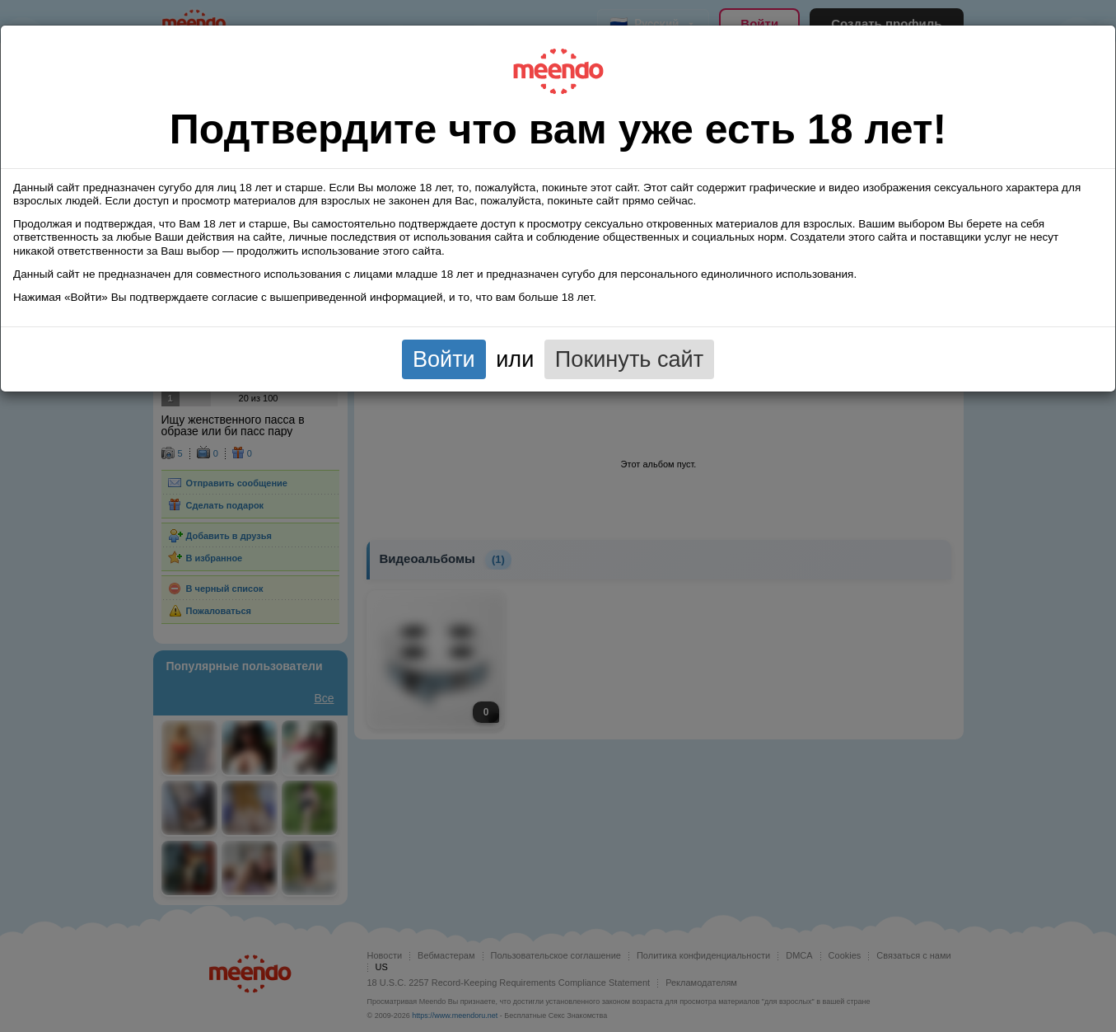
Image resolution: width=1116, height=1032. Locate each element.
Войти (444, 359)
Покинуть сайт (629, 359)
